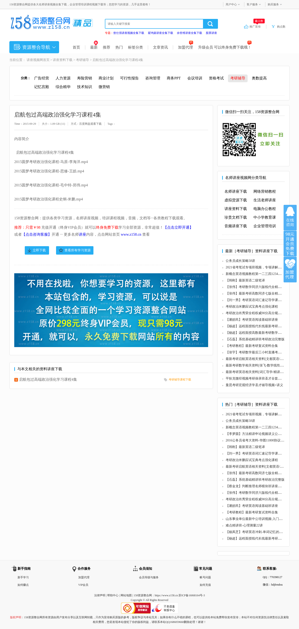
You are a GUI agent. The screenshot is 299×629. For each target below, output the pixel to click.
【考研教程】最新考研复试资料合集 (252, 346)
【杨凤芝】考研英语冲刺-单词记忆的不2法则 (258, 532)
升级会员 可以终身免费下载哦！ (225, 47)
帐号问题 (205, 577)
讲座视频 (33, 60)
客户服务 (252, 4)
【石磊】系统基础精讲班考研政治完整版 (255, 339)
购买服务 (273, 4)
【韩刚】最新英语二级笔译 (245, 280)
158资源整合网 (143, 595)
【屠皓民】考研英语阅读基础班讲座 (252, 319)
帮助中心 (112, 595)
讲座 (82, 234)
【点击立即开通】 (178, 227)
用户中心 (231, 4)
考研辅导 (82, 60)
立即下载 (39, 250)
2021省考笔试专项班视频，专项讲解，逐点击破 (260, 267)
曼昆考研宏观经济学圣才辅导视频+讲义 (254, 385)
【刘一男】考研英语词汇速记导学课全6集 (256, 300)
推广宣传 (257, 26)
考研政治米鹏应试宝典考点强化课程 (252, 306)
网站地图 (126, 595)
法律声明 (99, 595)
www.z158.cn (131, 234)
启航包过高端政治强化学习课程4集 (48, 379)
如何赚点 (23, 584)
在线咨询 (290, 218)
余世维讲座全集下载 (189, 33)
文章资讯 (160, 47)
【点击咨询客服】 (37, 234)
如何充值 (205, 584)
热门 (119, 47)
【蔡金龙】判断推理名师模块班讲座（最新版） (260, 486)
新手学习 (23, 577)
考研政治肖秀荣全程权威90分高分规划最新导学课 (262, 313)
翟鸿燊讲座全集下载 (160, 33)
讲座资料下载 (62, 60)
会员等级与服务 (149, 577)
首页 (76, 47)
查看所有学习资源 (77, 250)
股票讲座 (211, 33)
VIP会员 (83, 584)
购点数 (281, 26)
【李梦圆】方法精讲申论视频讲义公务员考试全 (260, 434)
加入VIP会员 (290, 243)
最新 (94, 47)
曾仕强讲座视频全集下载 (128, 33)
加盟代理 (185, 47)
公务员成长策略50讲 (240, 261)
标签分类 (135, 47)
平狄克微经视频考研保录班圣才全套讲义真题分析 (262, 378)
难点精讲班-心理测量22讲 (244, 525)
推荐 (106, 47)
